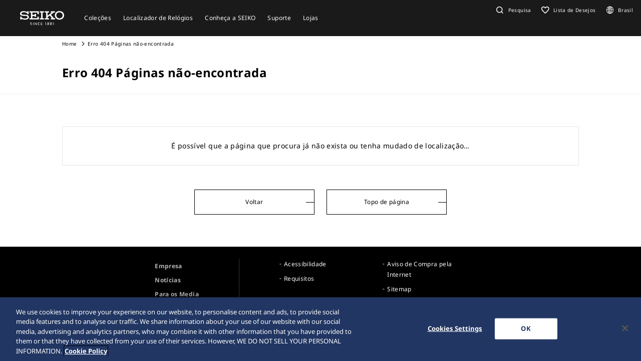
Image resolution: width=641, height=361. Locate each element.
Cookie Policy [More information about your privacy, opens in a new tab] (86, 352)
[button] (512, 10)
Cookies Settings (455, 329)
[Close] (625, 329)
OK (525, 329)
